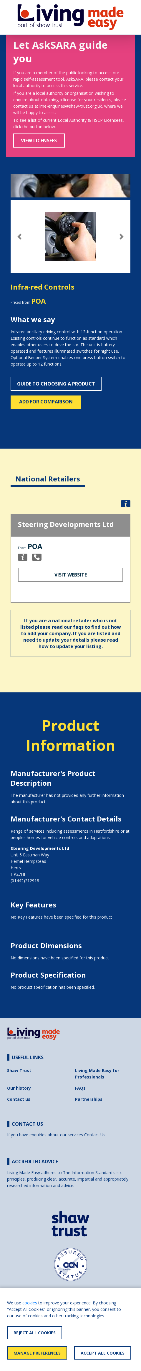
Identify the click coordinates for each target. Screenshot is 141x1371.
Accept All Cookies (103, 1353)
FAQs (80, 1088)
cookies (29, 1303)
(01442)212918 (25, 880)
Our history (19, 1088)
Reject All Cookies (35, 1333)
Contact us (18, 1099)
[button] (20, 236)
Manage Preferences (37, 1353)
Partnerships (88, 1099)
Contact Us (94, 1134)
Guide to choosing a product (56, 384)
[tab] (48, 474)
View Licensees (39, 140)
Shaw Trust (19, 1070)
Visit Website (70, 575)
